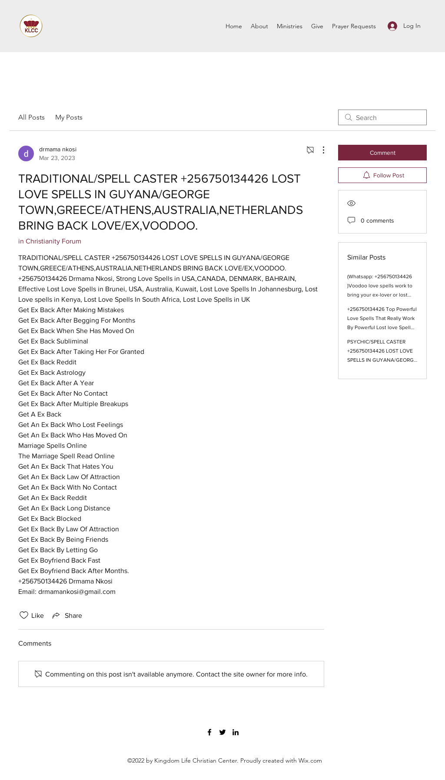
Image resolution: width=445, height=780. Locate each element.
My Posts (69, 117)
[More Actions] (319, 150)
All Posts (31, 117)
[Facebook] (209, 732)
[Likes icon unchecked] (24, 615)
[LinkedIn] (235, 732)
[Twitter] (222, 732)
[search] (382, 117)
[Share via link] (66, 615)
